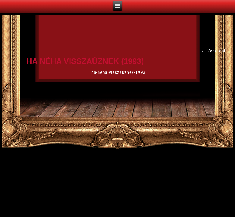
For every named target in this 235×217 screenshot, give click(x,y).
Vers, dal (213, 51)
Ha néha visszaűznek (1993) (85, 61)
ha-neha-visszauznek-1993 (118, 72)
